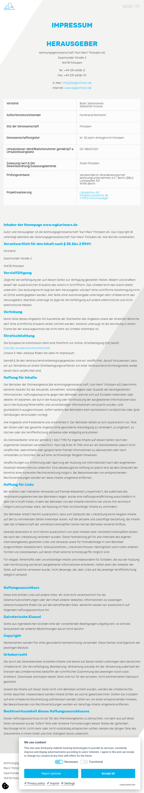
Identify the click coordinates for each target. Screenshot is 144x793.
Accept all (108, 773)
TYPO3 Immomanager (94, 198)
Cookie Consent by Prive (127, 784)
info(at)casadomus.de (94, 195)
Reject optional (51, 773)
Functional (96, 761)
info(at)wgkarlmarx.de (77, 82)
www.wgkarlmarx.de (78, 88)
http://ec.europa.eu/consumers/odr (27, 348)
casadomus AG (89, 192)
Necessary (71, 761)
